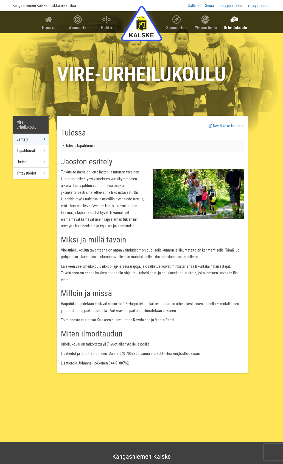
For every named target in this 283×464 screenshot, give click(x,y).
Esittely (22, 139)
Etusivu (48, 27)
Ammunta (77, 27)
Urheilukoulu (235, 27)
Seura (209, 5)
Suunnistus (176, 27)
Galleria (194, 5)
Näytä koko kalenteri (226, 126)
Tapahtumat (26, 150)
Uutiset (22, 162)
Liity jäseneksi (231, 5)
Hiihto (106, 27)
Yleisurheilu (206, 27)
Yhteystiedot (258, 5)
